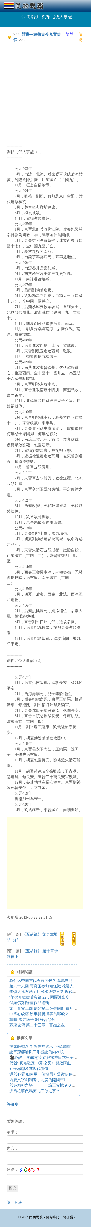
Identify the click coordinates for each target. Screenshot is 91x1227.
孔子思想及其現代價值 (28, 1069)
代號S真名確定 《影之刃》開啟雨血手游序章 (47, 1063)
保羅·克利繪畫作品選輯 (29, 1003)
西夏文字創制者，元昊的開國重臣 (38, 1080)
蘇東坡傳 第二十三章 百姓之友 (37, 1025)
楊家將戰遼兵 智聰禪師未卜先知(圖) (40, 1046)
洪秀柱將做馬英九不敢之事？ (34, 1091)
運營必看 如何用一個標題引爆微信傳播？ (44, 1074)
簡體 (70, 34)
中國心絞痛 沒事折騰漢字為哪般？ (39, 1014)
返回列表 (14, 1202)
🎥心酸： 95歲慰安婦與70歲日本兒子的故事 (47, 1057)
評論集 (12, 1104)
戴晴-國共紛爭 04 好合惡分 (32, 1019)
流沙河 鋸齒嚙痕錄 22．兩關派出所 (39, 997)
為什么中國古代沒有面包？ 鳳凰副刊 (41, 980)
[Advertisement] (45, 93)
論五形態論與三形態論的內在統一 (38, 1052)
